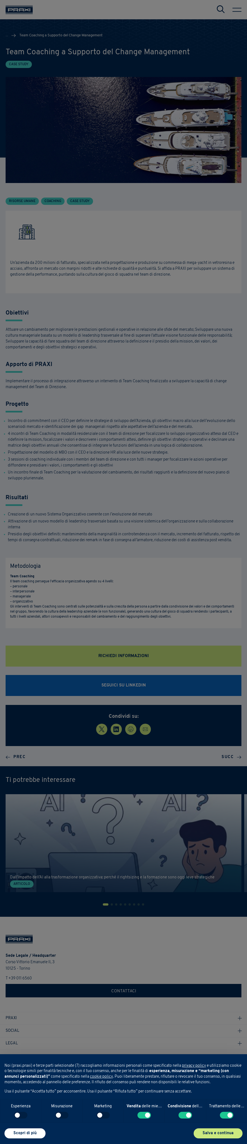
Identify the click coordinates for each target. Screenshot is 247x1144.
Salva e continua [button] (218, 1133)
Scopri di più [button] (25, 1133)
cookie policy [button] (101, 1077)
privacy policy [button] (194, 1066)
